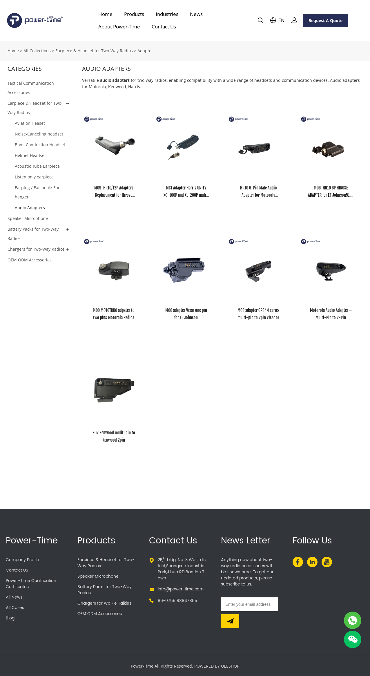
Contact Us (164, 26)
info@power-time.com (181, 589)
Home (105, 14)
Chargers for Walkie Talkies (104, 603)
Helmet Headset (30, 155)
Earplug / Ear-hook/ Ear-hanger (38, 192)
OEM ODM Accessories (30, 260)
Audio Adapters (30, 207)
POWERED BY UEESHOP (216, 666)
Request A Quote (325, 20)
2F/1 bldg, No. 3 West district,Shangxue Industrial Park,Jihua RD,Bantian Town (182, 569)
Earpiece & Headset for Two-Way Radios (94, 50)
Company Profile (22, 559)
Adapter (145, 50)
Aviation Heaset (30, 123)
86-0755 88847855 (177, 601)
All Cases (15, 607)
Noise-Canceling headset (39, 134)
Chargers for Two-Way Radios (36, 249)
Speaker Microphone (28, 218)
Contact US (17, 570)
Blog (10, 618)
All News (14, 597)
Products (134, 14)
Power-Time (32, 541)
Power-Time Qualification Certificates (31, 583)
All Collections (37, 50)
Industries (167, 14)
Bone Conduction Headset (40, 144)
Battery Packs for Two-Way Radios (33, 233)
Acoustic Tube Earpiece (37, 166)
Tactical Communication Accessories (31, 87)
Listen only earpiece (34, 177)
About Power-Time (119, 26)
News (196, 14)
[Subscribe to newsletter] (230, 621)
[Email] (249, 604)
